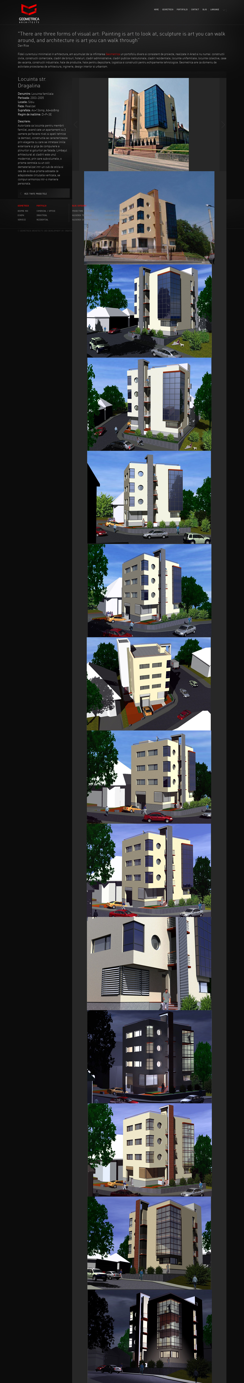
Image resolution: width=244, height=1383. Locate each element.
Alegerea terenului (82, 215)
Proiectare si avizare (83, 211)
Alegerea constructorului (85, 220)
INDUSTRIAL (42, 215)
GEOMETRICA (167, 9)
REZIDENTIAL (42, 220)
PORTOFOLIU (182, 9)
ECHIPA (21, 215)
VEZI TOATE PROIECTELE (35, 194)
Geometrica (113, 54)
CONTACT (195, 9)
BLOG (205, 9)
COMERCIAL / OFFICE (46, 211)
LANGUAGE (215, 9)
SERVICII (22, 220)
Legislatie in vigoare (116, 211)
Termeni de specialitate (117, 220)
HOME (156, 9)
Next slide (222, 124)
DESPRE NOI (23, 211)
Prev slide (75, 124)
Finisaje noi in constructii (119, 215)
